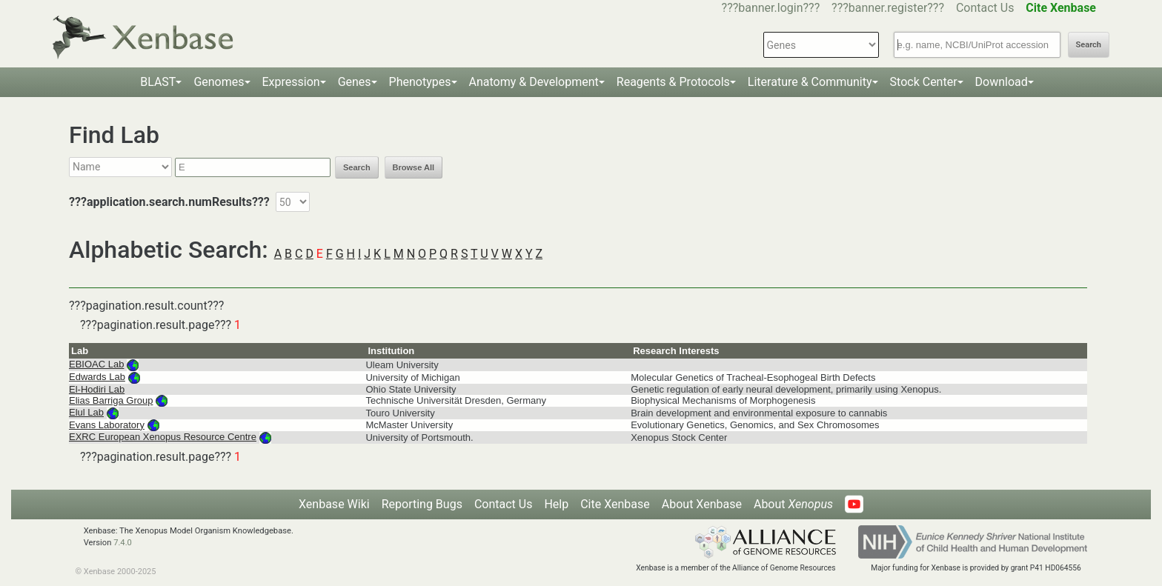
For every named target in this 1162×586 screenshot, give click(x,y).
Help (556, 504)
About (793, 504)
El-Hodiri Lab (96, 389)
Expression (291, 82)
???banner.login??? (771, 8)
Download (1001, 82)
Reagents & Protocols (673, 82)
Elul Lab (86, 412)
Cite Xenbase (615, 504)
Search (1088, 45)
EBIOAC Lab (96, 364)
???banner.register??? (887, 8)
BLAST (158, 82)
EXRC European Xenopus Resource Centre (162, 436)
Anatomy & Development (534, 82)
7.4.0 (122, 542)
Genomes (218, 82)
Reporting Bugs (422, 504)
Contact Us (985, 8)
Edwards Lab (97, 376)
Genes (354, 82)
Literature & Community (810, 82)
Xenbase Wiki (334, 504)
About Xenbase (702, 504)
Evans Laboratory (107, 424)
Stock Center (923, 82)
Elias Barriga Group (111, 400)
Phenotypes (420, 82)
